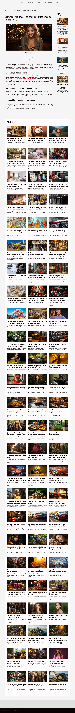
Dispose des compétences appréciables (28, 57)
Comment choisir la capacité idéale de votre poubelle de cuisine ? (57, 209)
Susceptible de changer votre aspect (28, 59)
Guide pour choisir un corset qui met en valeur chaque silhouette (36, 254)
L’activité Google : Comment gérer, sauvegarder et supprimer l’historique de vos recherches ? (37, 480)
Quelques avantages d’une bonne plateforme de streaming (16, 479)
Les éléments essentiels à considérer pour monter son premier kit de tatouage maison (58, 300)
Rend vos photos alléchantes (28, 55)
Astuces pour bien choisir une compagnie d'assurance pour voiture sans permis (16, 640)
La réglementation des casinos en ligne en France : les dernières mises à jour (58, 411)
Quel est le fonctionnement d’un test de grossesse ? (57, 662)
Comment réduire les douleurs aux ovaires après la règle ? (58, 456)
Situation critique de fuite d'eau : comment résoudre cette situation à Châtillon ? (37, 411)
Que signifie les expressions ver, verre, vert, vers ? (58, 433)
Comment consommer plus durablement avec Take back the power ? (36, 434)
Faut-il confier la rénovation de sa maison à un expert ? (37, 322)
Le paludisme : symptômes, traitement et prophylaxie (36, 571)
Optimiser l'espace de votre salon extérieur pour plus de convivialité (62, 86)
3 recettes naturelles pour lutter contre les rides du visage (16, 366)
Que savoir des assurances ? (36, 661)
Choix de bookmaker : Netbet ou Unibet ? (16, 525)
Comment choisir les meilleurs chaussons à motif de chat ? (37, 162)
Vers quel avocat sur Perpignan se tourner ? (16, 276)
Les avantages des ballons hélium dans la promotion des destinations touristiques (16, 323)
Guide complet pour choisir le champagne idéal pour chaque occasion (58, 254)
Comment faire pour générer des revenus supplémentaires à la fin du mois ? (37, 389)
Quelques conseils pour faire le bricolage (37, 593)
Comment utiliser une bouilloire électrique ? (14, 662)
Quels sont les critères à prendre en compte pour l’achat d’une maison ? (58, 640)
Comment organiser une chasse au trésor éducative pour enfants (37, 232)
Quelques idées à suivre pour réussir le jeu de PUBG (16, 548)
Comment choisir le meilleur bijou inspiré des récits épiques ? (62, 67)
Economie (21, 2)
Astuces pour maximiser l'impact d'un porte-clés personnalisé (62, 28)
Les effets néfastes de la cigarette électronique (14, 616)
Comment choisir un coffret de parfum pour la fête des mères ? (58, 185)
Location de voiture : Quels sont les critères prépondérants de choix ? (58, 526)
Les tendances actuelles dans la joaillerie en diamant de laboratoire (16, 346)
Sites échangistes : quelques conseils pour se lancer (57, 685)
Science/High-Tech (48, 2)
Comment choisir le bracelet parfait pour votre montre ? (62, 47)
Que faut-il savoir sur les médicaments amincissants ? (57, 479)
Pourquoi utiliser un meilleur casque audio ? (57, 345)
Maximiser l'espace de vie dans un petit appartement (16, 185)
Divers (57, 2)
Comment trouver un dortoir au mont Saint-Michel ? (37, 639)
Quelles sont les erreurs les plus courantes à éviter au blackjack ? (16, 594)
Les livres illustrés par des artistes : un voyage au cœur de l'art (37, 186)
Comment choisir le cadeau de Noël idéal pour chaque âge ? (58, 162)
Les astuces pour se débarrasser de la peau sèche (58, 616)
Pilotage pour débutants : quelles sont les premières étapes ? (15, 209)
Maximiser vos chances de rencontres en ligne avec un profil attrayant (36, 277)
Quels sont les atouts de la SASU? (36, 502)
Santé (38, 2)
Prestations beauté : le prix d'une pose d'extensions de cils (58, 548)
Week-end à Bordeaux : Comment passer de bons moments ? (56, 503)
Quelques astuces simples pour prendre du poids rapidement (16, 388)
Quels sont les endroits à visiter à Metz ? (16, 456)
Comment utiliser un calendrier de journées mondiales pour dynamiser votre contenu (16, 232)
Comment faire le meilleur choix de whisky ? (15, 411)
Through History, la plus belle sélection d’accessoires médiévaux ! (37, 209)
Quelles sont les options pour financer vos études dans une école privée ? (16, 434)
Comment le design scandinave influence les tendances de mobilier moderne (16, 300)
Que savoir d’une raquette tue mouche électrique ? (58, 366)
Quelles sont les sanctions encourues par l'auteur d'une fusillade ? (57, 389)
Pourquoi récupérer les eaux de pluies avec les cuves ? (37, 366)
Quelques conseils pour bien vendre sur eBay (57, 593)
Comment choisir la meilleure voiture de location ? (37, 525)
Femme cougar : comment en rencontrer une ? (57, 322)
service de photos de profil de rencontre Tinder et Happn (21, 78)
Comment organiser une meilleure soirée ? (14, 571)
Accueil (6, 10)
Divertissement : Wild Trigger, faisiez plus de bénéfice (37, 548)
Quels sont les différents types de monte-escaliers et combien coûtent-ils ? (16, 503)
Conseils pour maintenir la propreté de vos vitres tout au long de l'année (58, 232)
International (30, 2)
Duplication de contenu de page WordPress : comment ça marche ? (57, 571)
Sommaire (29, 53)
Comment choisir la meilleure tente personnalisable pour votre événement (16, 254)
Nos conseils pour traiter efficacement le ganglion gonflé (35, 617)
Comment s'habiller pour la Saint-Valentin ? (36, 456)
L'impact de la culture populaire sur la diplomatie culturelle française (37, 300)
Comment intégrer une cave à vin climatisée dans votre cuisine (58, 277)
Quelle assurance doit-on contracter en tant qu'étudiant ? (37, 686)
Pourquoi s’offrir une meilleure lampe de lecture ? (37, 345)
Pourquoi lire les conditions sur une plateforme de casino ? (16, 685)
